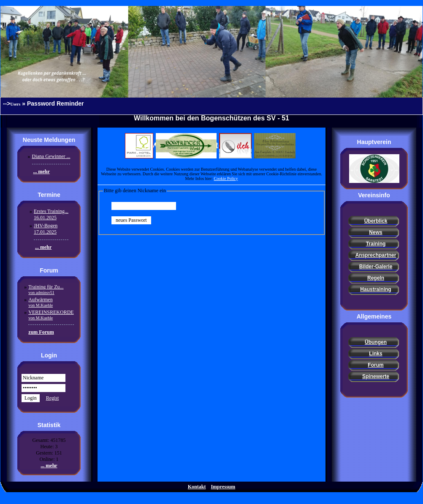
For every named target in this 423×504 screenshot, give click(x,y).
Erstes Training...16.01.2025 (51, 214)
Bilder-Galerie (376, 267)
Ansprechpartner (375, 255)
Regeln (375, 278)
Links (375, 354)
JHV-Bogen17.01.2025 (45, 229)
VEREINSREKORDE (50, 314)
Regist (52, 398)
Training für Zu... (45, 289)
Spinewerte (375, 376)
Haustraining (375, 289)
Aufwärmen (40, 302)
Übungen (376, 342)
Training (376, 244)
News (375, 232)
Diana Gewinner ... (51, 156)
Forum (375, 365)
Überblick (376, 221)
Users (16, 104)
